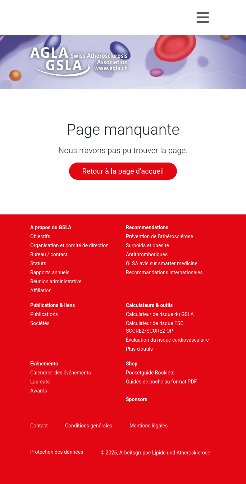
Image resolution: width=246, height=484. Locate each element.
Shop (131, 364)
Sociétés (40, 323)
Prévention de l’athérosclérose (159, 236)
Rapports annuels (49, 272)
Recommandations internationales (164, 272)
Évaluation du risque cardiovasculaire (167, 340)
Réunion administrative (55, 281)
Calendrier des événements (60, 373)
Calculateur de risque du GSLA (160, 314)
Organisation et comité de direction (69, 245)
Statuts (38, 263)
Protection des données (56, 452)
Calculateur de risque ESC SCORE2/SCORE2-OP (154, 327)
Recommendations (147, 227)
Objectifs (40, 236)
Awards (38, 391)
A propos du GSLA (51, 227)
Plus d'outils (139, 349)
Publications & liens (52, 305)
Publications (44, 314)
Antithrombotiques (147, 254)
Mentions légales (148, 426)
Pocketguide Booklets (150, 373)
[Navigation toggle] (202, 17)
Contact (39, 426)
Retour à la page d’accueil (123, 171)
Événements (44, 364)
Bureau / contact (49, 254)
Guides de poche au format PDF (161, 382)
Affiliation (40, 290)
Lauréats (40, 382)
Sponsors (136, 399)
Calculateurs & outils (149, 305)
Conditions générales (88, 426)
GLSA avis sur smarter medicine (161, 263)
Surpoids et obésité (147, 245)
